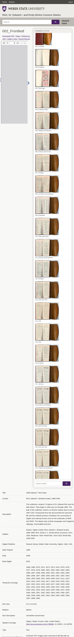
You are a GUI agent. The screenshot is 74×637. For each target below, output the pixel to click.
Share (18, 36)
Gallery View (12, 39)
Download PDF (8, 36)
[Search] (27, 22)
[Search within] (48, 483)
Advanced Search (65, 22)
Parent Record (24, 39)
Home (4, 2)
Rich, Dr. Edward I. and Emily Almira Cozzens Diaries (31, 15)
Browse (12, 2)
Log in (70, 2)
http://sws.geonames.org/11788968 (40, 624)
